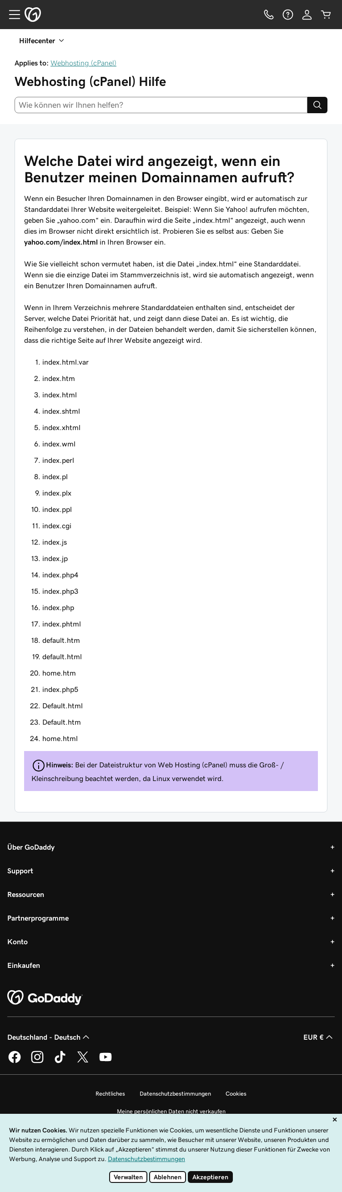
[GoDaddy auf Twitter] (82, 1061)
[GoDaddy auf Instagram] (37, 1061)
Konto (17, 941)
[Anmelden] (307, 14)
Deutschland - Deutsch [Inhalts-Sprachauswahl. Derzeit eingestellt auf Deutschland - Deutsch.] (49, 1037)
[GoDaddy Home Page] (45, 998)
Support (20, 870)
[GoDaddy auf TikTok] (60, 1061)
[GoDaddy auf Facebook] (14, 1061)
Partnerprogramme (38, 918)
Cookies (236, 1094)
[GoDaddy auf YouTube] (105, 1061)
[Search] (317, 105)
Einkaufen (23, 965)
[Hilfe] (288, 14)
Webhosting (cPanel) (83, 62)
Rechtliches (110, 1094)
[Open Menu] (11, 14)
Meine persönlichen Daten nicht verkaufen (171, 1111)
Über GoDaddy (31, 847)
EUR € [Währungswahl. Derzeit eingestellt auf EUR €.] (319, 1037)
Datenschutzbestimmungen (175, 1094)
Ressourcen (25, 894)
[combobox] (161, 105)
